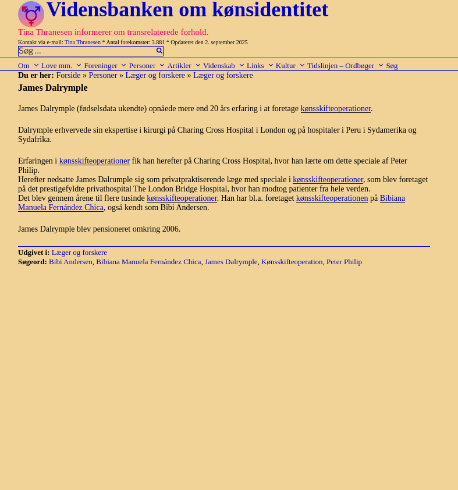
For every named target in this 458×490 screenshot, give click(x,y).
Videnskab (224, 65)
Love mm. (61, 65)
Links (260, 65)
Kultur (291, 65)
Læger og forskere (155, 75)
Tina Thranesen (83, 42)
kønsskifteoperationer (336, 108)
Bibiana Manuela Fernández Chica (148, 261)
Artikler (184, 65)
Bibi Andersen (71, 261)
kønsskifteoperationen (332, 198)
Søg (391, 65)
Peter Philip (344, 261)
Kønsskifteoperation (291, 261)
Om (29, 65)
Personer (147, 65)
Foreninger (105, 65)
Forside (68, 75)
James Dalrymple (231, 261)
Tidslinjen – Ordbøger (345, 65)
